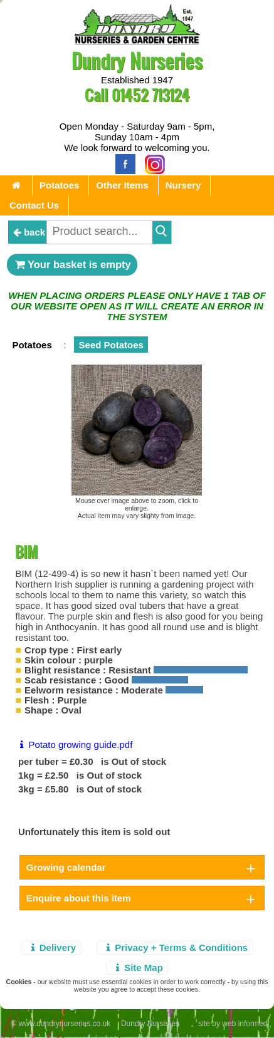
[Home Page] (137, 41)
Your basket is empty (72, 264)
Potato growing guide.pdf (73, 744)
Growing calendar (66, 867)
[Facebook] (122, 163)
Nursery (183, 185)
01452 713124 (150, 95)
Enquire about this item (78, 898)
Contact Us (34, 205)
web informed (244, 1023)
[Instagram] (152, 163)
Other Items (122, 185)
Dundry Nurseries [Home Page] (137, 60)
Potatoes (59, 185)
